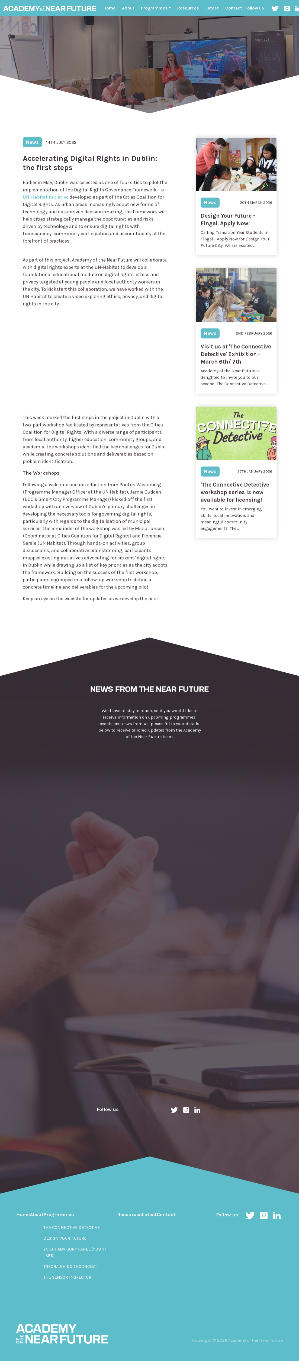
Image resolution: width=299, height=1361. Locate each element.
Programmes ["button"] (154, 8)
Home (109, 8)
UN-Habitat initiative (46, 206)
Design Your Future (64, 1238)
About (128, 8)
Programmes (58, 1214)
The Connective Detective (71, 1227)
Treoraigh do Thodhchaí (70, 1266)
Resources (188, 8)
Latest (212, 8)
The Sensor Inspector (67, 1277)
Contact (233, 8)
